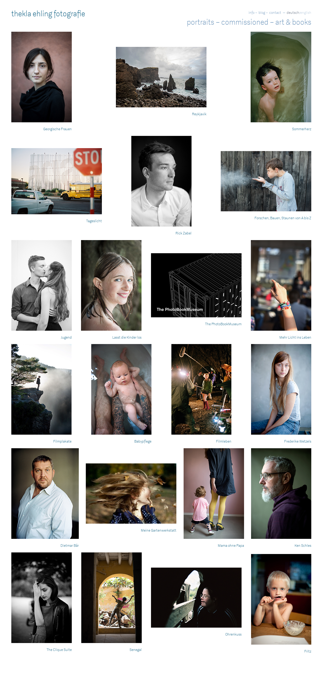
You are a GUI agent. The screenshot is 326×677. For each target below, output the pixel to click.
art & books (293, 22)
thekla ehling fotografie (48, 14)
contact (275, 12)
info (251, 12)
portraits (200, 22)
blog (262, 12)
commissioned (244, 22)
